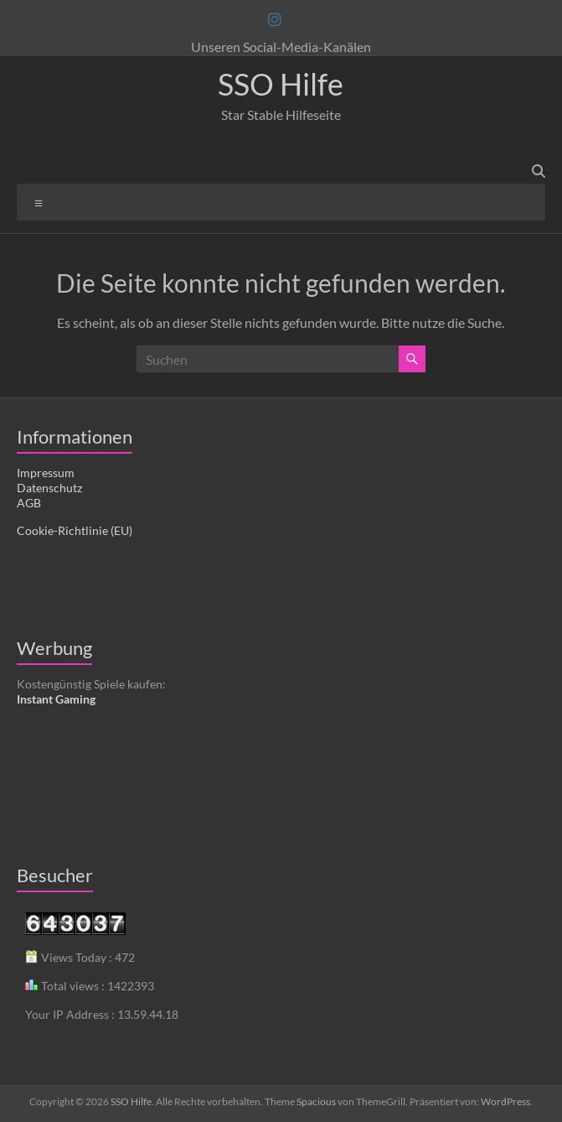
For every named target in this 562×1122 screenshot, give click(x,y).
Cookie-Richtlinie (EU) (74, 530)
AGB (29, 503)
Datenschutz (49, 487)
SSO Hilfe (280, 83)
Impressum (46, 472)
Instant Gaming (56, 699)
